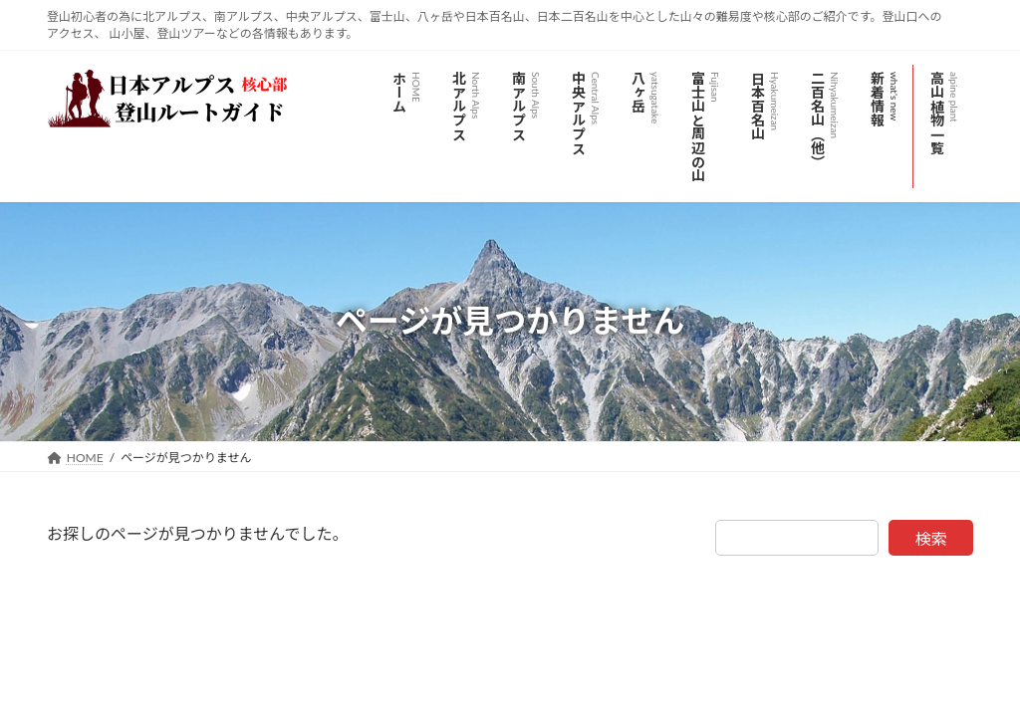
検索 (931, 538)
